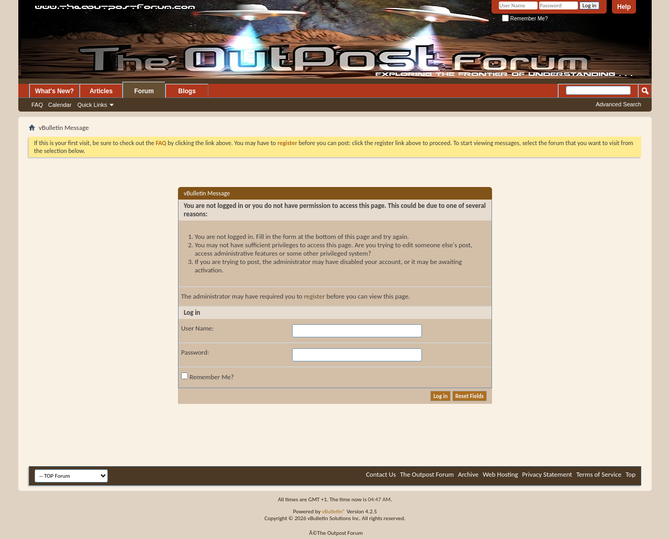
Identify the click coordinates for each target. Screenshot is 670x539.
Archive (468, 474)
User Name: (197, 328)
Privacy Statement (547, 474)
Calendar (60, 105)
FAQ (37, 105)
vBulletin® (333, 511)
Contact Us (381, 474)
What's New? (54, 91)
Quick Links (92, 105)
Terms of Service (598, 474)
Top (630, 474)
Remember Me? (525, 18)
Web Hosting (500, 474)
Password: (195, 352)
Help (624, 6)
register (314, 296)
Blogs (187, 91)
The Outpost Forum (427, 474)
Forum (144, 91)
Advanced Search (618, 104)
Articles (101, 91)
